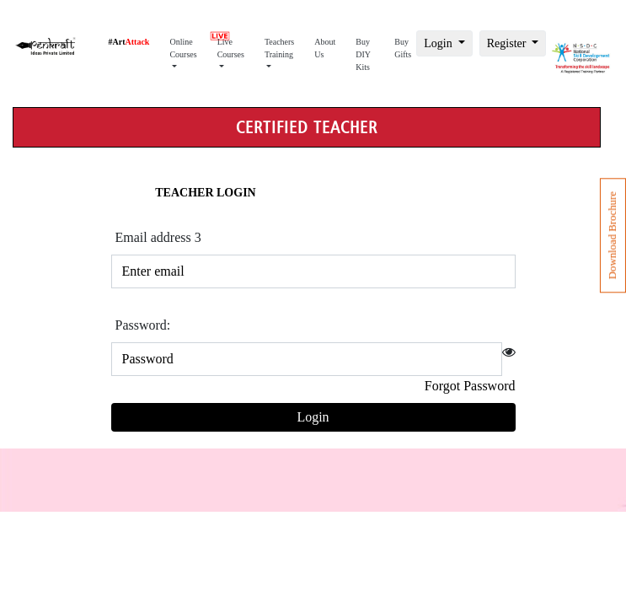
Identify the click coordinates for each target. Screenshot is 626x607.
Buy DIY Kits (363, 54)
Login (439, 43)
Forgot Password (470, 386)
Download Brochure (612, 235)
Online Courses (182, 48)
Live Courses (230, 43)
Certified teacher (306, 127)
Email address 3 (158, 237)
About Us (324, 48)
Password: (143, 325)
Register (508, 43)
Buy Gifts (402, 48)
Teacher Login (205, 192)
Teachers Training (279, 48)
